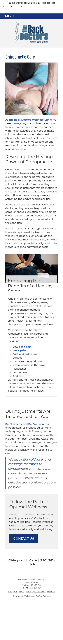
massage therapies (23, 464)
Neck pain (19, 350)
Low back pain (22, 347)
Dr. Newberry (13, 424)
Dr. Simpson (36, 424)
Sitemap (51, 591)
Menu (8, 16)
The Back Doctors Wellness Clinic (30, 120)
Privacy (29, 591)
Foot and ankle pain (25, 354)
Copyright (13, 591)
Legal (21, 591)
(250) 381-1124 (48, 3)
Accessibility (40, 591)
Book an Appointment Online (24, 3)
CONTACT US (23, 538)
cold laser (36, 459)
